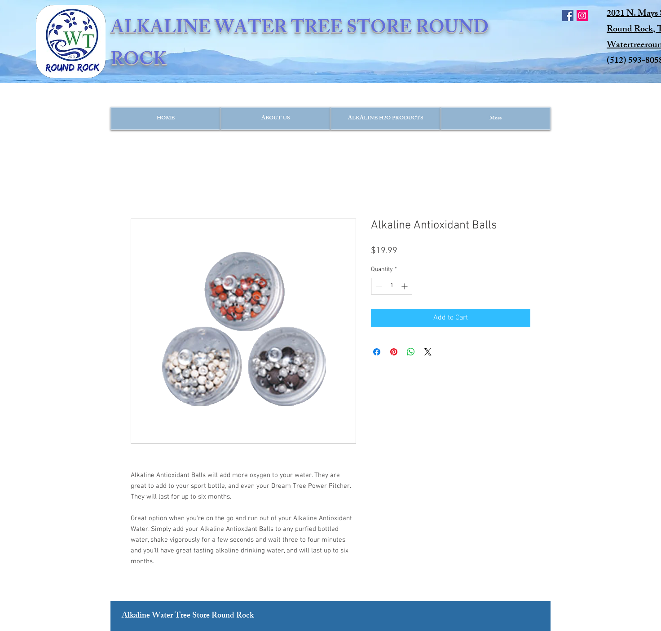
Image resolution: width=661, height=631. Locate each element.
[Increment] (405, 286)
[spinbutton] (391, 286)
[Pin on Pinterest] (393, 351)
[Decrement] (377, 286)
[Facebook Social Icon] (567, 15)
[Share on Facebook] (376, 351)
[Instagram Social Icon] (582, 15)
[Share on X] (428, 351)
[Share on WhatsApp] (410, 351)
